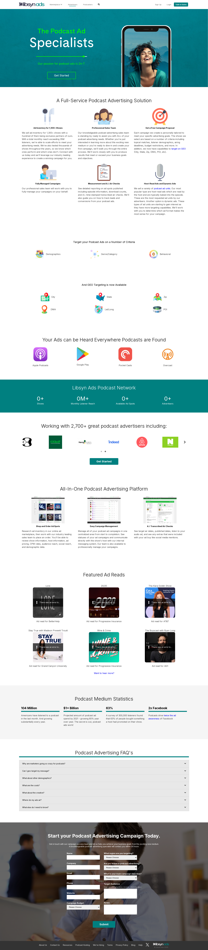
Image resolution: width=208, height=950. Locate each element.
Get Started (61, 75)
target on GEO (178, 148)
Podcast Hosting (82, 945)
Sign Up (158, 4)
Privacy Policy (122, 945)
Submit (104, 924)
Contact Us (55, 945)
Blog (133, 945)
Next (184, 442)
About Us (43, 945)
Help (140, 945)
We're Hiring (98, 945)
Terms (110, 945)
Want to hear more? (104, 673)
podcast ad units (162, 188)
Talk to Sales (181, 4)
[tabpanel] (33, 442)
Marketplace (56, 4)
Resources (67, 945)
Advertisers (72, 4)
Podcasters (88, 4)
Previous (23, 442)
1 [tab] (101, 451)
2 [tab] (105, 451)
